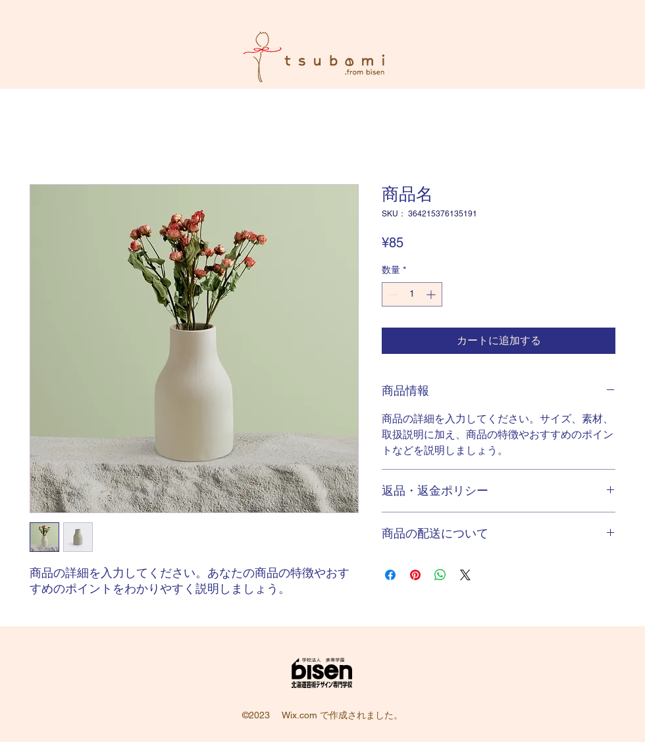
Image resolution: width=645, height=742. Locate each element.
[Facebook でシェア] (390, 575)
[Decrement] (392, 294)
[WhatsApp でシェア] (440, 575)
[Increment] (432, 294)
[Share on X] (465, 575)
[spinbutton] (412, 294)
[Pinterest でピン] (415, 575)
